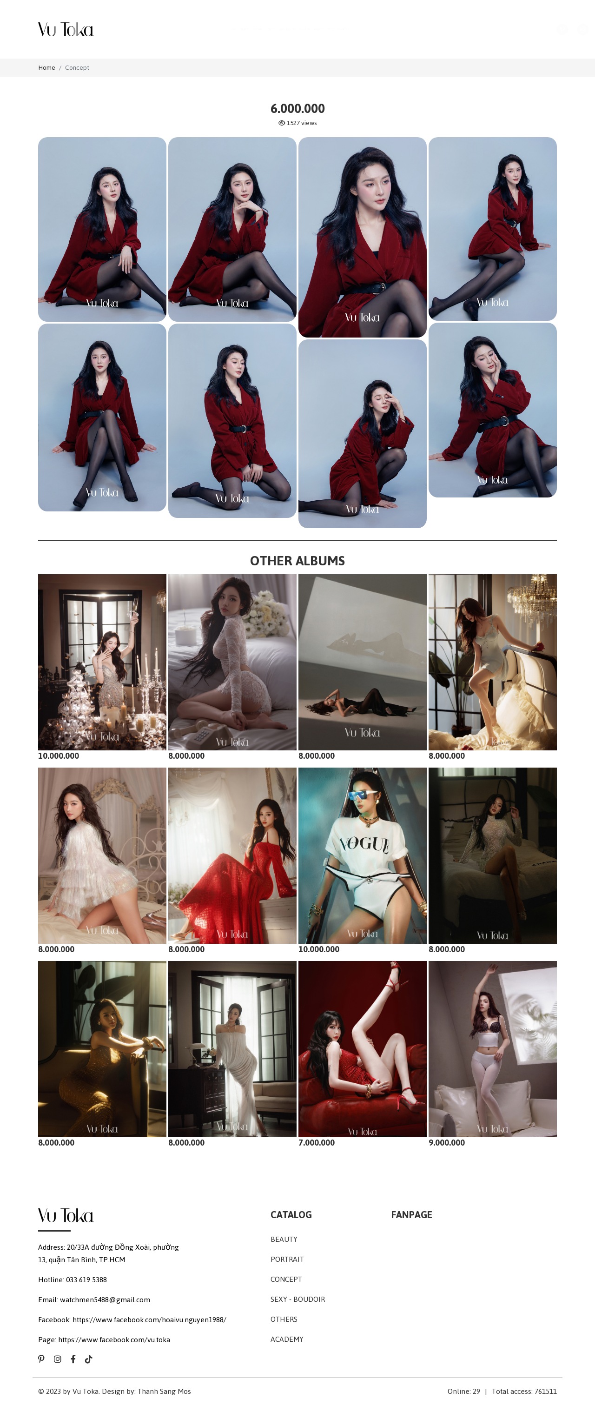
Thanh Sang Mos (164, 1391)
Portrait (287, 1259)
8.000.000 (186, 756)
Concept (77, 67)
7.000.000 (316, 1142)
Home (46, 67)
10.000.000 (58, 756)
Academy (287, 1339)
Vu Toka (86, 1391)
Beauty (284, 1239)
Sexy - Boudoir (298, 1299)
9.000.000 (447, 1142)
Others (284, 1319)
